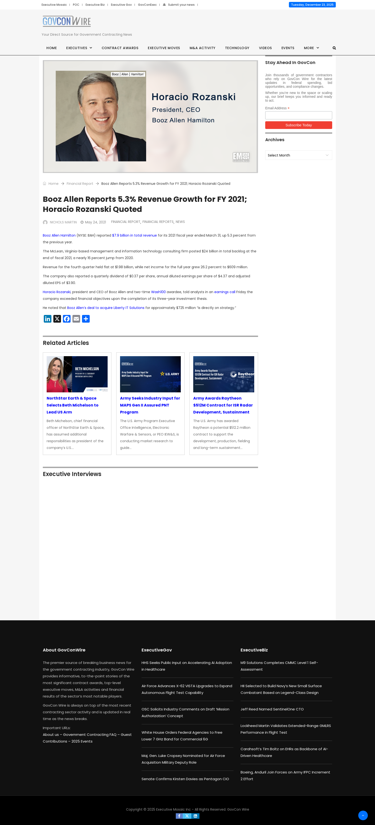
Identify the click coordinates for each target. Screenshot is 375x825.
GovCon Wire (238, 809)
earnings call (224, 292)
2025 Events (82, 741)
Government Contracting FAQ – (92, 734)
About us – (53, 734)
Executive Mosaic (54, 5)
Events (287, 48)
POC (76, 5)
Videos (265, 48)
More (309, 48)
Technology (237, 48)
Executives (76, 48)
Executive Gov (121, 5)
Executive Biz (95, 5)
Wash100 (158, 292)
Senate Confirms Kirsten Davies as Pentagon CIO (185, 778)
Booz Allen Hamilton (59, 235)
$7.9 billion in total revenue (134, 235)
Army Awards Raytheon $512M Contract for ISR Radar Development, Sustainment (223, 405)
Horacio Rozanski (57, 292)
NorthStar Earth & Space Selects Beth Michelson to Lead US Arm (73, 405)
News (180, 221)
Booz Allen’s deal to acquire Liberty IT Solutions (105, 307)
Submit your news (179, 5)
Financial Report (80, 183)
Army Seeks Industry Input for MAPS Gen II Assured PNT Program (150, 405)
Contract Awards (120, 48)
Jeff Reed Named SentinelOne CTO (272, 709)
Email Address (277, 108)
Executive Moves (164, 48)
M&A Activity (202, 48)
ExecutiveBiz (254, 650)
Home (51, 48)
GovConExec (147, 5)
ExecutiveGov (157, 650)
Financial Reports (158, 221)
